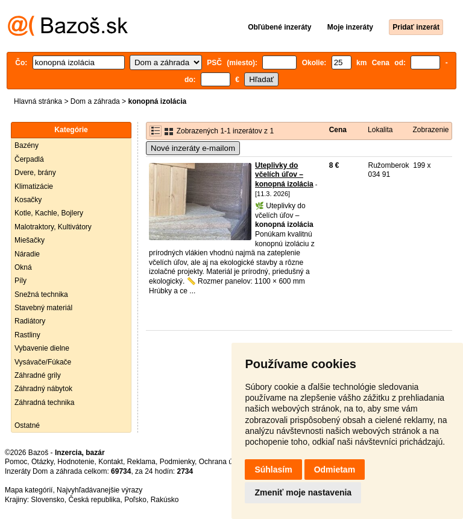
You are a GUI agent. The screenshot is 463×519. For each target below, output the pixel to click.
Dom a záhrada (95, 101)
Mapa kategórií (28, 490)
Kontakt (110, 461)
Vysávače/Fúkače (42, 362)
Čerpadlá (29, 159)
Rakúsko (165, 499)
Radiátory (29, 321)
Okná (23, 267)
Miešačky (29, 240)
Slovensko (47, 499)
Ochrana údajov (224, 461)
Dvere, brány (35, 172)
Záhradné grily (37, 375)
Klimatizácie (33, 186)
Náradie (27, 254)
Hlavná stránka (38, 101)
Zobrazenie (430, 130)
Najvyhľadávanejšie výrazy (99, 490)
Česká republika (94, 499)
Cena (338, 130)
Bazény (26, 145)
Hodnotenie (75, 461)
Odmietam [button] (334, 469)
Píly (20, 280)
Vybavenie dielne (41, 348)
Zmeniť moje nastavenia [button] (302, 492)
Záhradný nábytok (43, 388)
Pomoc (16, 461)
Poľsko (135, 499)
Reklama (141, 461)
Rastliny (27, 335)
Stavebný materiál (43, 308)
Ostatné (27, 425)
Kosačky (28, 200)
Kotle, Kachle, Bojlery (48, 213)
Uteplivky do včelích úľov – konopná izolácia (284, 174)
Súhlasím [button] (273, 469)
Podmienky (177, 461)
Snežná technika (41, 294)
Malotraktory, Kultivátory (53, 227)
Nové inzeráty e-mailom (193, 148)
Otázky (42, 461)
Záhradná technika (44, 402)
